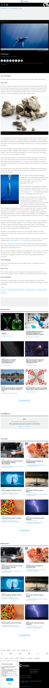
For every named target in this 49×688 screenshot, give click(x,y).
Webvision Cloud (28, 686)
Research (3, 358)
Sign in (21, 426)
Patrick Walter (18, 466)
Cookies (16, 658)
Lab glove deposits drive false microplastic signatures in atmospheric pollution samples (35, 333)
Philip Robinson (42, 494)
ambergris (29, 91)
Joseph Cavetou (30, 192)
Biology (3, 289)
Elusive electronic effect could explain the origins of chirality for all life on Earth (12, 389)
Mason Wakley (32, 392)
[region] (9, 674)
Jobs (9, 8)
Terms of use (23, 658)
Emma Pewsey (42, 465)
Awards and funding (33, 669)
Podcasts (3, 21)
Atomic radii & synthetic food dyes (11, 518)
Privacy (11, 658)
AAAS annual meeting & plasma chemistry (35, 518)
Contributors (24, 650)
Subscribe (3, 650)
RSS (30, 650)
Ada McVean (6, 365)
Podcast (3, 331)
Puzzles (20, 8)
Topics (13, 650)
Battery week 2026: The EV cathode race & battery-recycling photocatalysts (12, 462)
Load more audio (24, 530)
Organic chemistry (42, 289)
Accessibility (30, 658)
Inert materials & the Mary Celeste (11, 490)
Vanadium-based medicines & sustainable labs (34, 461)
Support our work (34, 672)
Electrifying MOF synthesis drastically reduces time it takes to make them (36, 388)
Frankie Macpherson (33, 337)
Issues (18, 650)
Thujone (3, 333)
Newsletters (4, 8)
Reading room (15, 8)
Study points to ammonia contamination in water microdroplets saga (8, 361)
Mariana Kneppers (8, 466)
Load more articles (24, 400)
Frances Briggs (32, 365)
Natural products (31, 289)
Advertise (8, 650)
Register (27, 426)
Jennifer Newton (33, 466)
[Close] (17, 662)
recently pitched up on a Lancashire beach (19, 240)
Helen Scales (5, 56)
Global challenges (34, 671)
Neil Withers (7, 467)
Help (2, 658)
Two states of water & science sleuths (34, 490)
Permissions (37, 658)
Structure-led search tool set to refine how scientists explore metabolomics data (35, 361)
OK (9, 679)
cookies (26, 682)
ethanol (24, 193)
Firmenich (23, 222)
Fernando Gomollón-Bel (10, 393)
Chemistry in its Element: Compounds (16, 289)
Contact (6, 658)
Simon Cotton (7, 336)
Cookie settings (10, 683)
